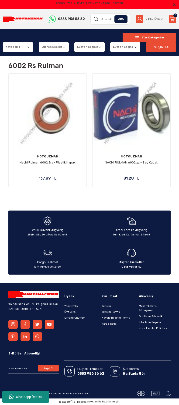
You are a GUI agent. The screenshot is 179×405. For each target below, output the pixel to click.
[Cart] (172, 19)
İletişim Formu (111, 311)
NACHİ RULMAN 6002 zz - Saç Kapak (131, 162)
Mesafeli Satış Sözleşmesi (148, 308)
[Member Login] (149, 19)
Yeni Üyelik (71, 306)
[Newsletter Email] (33, 369)
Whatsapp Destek (25, 396)
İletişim (106, 306)
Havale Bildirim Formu (116, 317)
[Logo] (23, 19)
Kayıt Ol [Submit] (48, 368)
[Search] (110, 19)
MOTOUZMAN (47, 156)
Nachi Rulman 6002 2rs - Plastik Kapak (48, 162)
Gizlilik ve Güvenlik (150, 316)
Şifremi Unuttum (75, 317)
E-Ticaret (80, 401)
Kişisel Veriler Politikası (153, 328)
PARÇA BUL (161, 47)
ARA (121, 18)
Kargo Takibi (109, 323)
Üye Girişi (70, 311)
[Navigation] (149, 37)
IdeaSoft (65, 401)
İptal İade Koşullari (150, 322)
